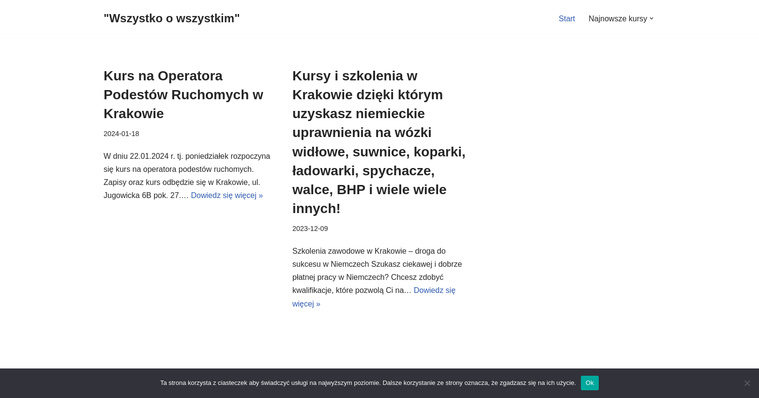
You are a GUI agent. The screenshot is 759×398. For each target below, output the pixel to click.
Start (567, 19)
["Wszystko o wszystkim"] (172, 19)
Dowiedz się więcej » (227, 195)
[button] (651, 18)
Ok (590, 382)
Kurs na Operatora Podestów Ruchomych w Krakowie (183, 94)
